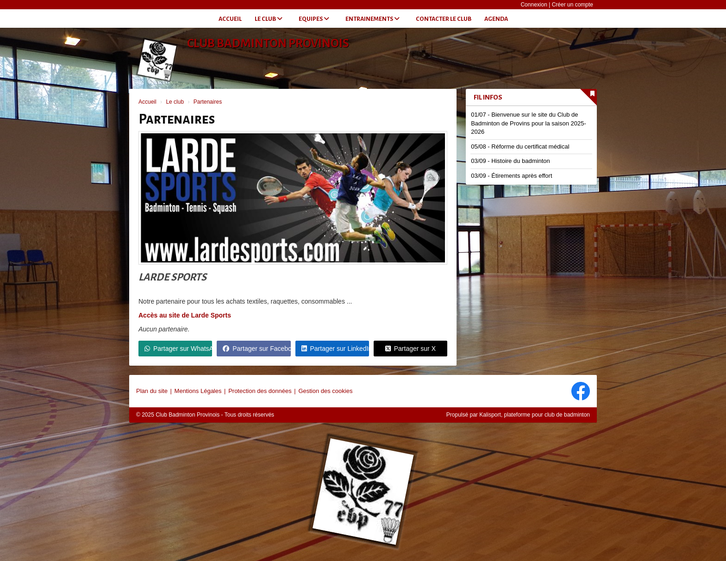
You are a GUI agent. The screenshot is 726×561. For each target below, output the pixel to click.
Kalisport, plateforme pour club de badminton (534, 414)
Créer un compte (572, 4)
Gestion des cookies (325, 390)
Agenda (496, 19)
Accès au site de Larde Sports (184, 315)
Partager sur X (410, 348)
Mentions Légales (198, 390)
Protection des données (260, 390)
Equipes (314, 18)
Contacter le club (443, 19)
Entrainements (372, 18)
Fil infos (488, 97)
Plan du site (152, 390)
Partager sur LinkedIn (335, 348)
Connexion (533, 4)
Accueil (230, 19)
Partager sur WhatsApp (178, 348)
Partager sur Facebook (256, 348)
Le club (268, 18)
